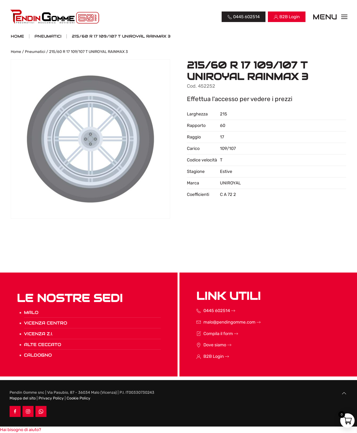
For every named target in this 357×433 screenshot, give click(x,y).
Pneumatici (35, 51)
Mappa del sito (23, 398)
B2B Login (206, 356)
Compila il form (210, 333)
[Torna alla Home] (55, 17)
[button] (330, 17)
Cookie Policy (78, 398)
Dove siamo (207, 345)
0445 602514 (209, 310)
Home (16, 51)
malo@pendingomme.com (222, 322)
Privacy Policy (51, 398)
